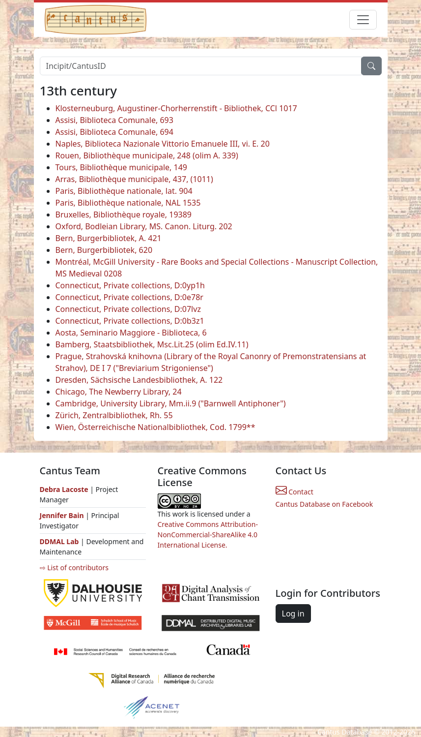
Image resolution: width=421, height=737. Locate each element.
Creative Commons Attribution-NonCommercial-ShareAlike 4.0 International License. (208, 535)
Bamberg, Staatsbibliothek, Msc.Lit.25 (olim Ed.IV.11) (152, 344)
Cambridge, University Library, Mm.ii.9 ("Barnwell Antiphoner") (171, 403)
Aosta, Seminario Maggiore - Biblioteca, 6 (131, 332)
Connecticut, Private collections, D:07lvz (128, 309)
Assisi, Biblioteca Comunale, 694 (114, 131)
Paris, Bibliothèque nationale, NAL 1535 (128, 202)
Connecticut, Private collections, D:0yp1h (130, 285)
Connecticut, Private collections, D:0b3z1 (130, 320)
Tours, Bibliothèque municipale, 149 (122, 167)
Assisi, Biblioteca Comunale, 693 (114, 120)
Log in (293, 613)
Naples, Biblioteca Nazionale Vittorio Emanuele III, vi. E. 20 (163, 143)
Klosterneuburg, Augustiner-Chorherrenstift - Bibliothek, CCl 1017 (176, 108)
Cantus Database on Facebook (324, 504)
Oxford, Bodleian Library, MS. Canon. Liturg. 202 (144, 226)
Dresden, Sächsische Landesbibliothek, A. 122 (139, 379)
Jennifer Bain (63, 515)
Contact (294, 491)
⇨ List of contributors (74, 567)
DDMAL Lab (59, 541)
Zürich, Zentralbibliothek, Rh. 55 (114, 415)
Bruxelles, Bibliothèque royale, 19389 (124, 214)
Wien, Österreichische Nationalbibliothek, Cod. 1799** (155, 427)
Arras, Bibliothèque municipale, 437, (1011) (134, 179)
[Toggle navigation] (363, 20)
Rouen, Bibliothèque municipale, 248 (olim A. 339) (147, 155)
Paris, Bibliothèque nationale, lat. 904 (124, 190)
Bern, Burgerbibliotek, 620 (104, 250)
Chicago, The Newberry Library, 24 (119, 391)
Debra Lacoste (64, 489)
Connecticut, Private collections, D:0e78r (129, 297)
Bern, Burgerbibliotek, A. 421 (109, 238)
